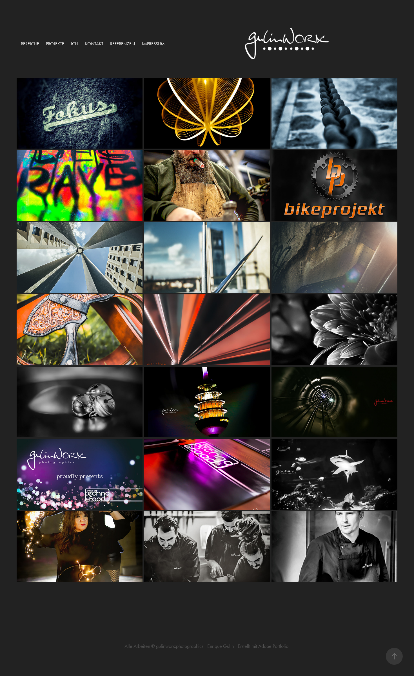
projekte (55, 43)
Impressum (153, 43)
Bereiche (30, 43)
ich (74, 43)
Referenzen (122, 43)
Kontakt (94, 43)
